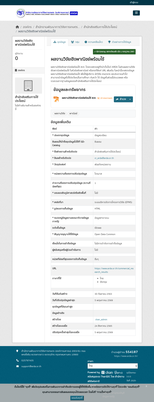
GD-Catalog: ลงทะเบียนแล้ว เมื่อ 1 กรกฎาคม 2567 (114, 51)
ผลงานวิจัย (59, 113)
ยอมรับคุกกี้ (77, 398)
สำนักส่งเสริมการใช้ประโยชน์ (100, 27)
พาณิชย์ (73, 113)
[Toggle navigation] (136, 13)
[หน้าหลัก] (17, 27)
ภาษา (90, 361)
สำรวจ (121, 99)
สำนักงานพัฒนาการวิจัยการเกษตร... (58, 27)
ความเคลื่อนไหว (94, 42)
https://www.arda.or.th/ (126, 356)
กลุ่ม (75, 42)
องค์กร (27, 27)
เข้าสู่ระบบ (134, 2)
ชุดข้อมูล (59, 42)
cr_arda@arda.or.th (104, 158)
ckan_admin (101, 319)
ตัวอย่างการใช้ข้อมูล (119, 42)
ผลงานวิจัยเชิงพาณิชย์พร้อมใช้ (36, 31)
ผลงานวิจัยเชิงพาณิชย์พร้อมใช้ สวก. (79, 98)
